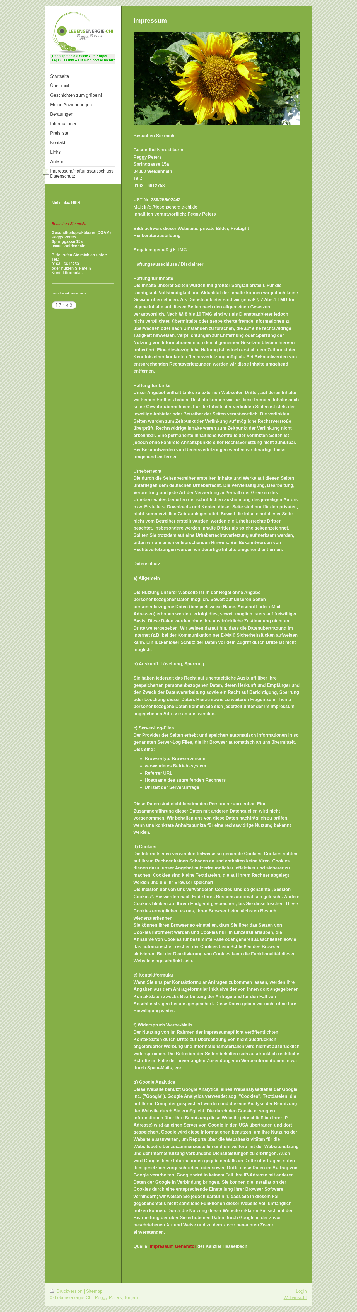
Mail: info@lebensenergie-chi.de (165, 207)
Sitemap (94, 1291)
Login (301, 1291)
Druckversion (67, 1291)
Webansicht (295, 1297)
